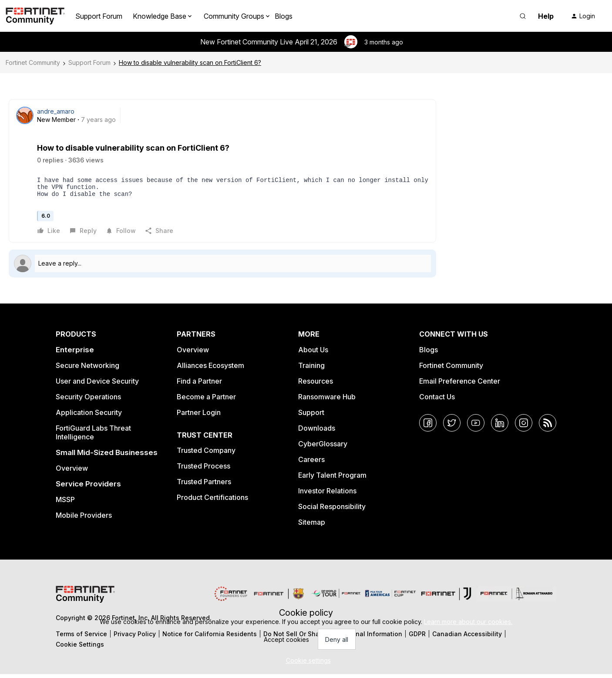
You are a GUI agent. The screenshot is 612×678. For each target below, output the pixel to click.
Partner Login (199, 416)
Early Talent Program (332, 479)
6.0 (45, 219)
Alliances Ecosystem (210, 369)
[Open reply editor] (222, 267)
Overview (72, 472)
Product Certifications (212, 501)
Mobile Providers (84, 519)
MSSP (65, 503)
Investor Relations (327, 494)
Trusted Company (206, 454)
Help (546, 16)
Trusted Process (203, 469)
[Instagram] (523, 426)
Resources (315, 385)
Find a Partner (199, 385)
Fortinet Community (33, 62)
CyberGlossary (322, 447)
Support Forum (98, 16)
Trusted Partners (204, 485)
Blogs (284, 16)
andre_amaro (55, 111)
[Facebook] (428, 426)
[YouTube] (475, 426)
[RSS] (547, 426)
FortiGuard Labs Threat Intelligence (93, 436)
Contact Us (437, 400)
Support (311, 416)
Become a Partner (206, 400)
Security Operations (88, 400)
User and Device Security (97, 385)
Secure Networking (87, 369)
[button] (583, 16)
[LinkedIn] (499, 426)
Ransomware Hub (327, 400)
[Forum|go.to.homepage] (35, 16)
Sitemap (311, 526)
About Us (313, 353)
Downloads (316, 432)
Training (311, 369)
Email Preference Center (459, 385)
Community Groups (234, 16)
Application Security (89, 416)
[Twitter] (452, 426)
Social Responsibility (332, 510)
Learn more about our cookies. (468, 621)
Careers (311, 463)
